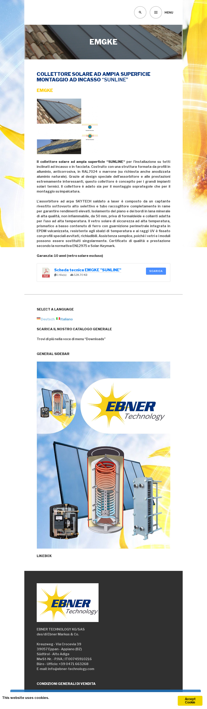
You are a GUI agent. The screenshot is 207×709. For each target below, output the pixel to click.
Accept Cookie (190, 700)
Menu (169, 12)
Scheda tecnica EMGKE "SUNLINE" (87, 270)
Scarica (156, 271)
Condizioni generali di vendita (66, 684)
